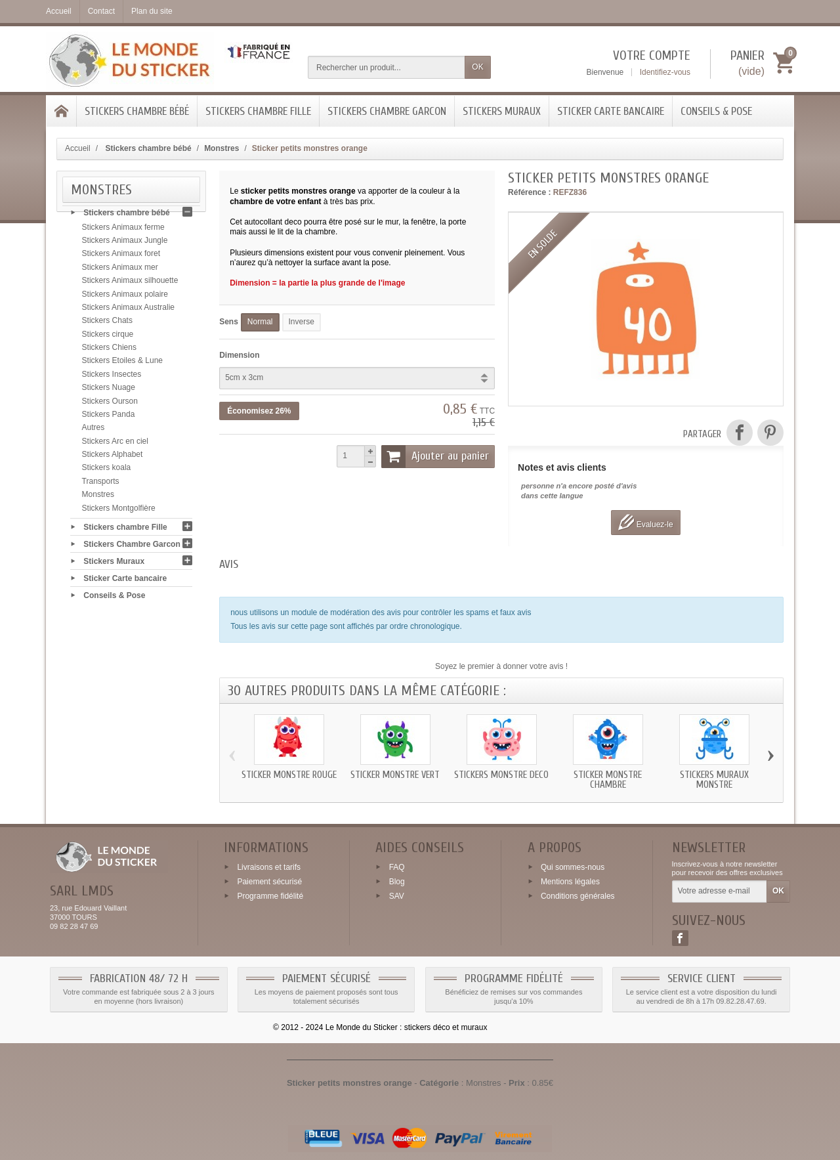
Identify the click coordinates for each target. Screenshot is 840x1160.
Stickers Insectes (112, 378)
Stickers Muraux (502, 111)
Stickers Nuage (108, 391)
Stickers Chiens (109, 351)
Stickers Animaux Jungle (125, 244)
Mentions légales (570, 881)
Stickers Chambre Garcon (386, 111)
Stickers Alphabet (112, 458)
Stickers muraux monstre (714, 779)
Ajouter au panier (435, 456)
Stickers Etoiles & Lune (122, 364)
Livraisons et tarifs (269, 867)
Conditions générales (578, 895)
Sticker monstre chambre (608, 779)
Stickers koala (106, 471)
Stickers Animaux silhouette (130, 284)
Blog (397, 881)
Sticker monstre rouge (289, 775)
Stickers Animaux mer (120, 271)
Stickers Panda (108, 418)
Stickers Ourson (110, 404)
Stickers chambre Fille (258, 111)
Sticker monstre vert (395, 775)
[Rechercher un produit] (386, 67)
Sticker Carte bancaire (610, 111)
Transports (100, 485)
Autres (93, 431)
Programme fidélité (270, 895)
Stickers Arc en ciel (115, 445)
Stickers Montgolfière (119, 511)
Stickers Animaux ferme (123, 231)
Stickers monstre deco (501, 775)
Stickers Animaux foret (121, 257)
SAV (396, 895)
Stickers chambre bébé (137, 111)
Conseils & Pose (716, 111)
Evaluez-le (645, 522)
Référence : (529, 192)
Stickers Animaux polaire (125, 297)
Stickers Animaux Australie (128, 311)
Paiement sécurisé (269, 881)
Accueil (78, 148)
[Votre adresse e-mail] (719, 891)
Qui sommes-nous (572, 867)
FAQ (397, 867)
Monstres (98, 498)
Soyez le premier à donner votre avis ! (501, 666)
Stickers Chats (107, 324)
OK (477, 67)
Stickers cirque (108, 338)
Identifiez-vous (665, 72)
